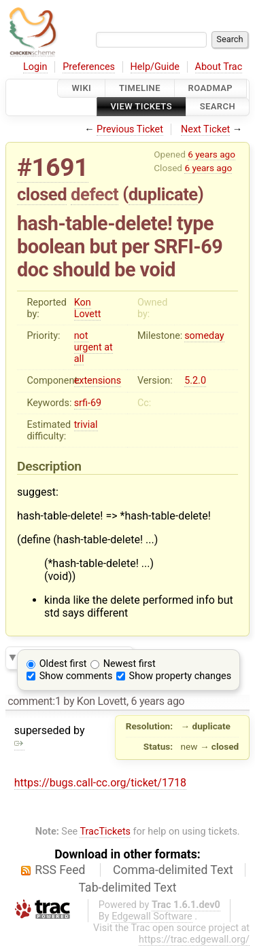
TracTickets (105, 831)
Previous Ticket (130, 129)
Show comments (76, 676)
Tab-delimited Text (128, 887)
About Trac (219, 67)
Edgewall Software (152, 916)
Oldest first (63, 664)
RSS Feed (60, 870)
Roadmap (210, 88)
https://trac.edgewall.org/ (194, 939)
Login (35, 67)
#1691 (52, 167)
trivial (86, 425)
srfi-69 (87, 403)
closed (42, 194)
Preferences (89, 67)
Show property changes (180, 676)
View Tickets (141, 107)
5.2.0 (195, 380)
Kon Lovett (87, 308)
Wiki (81, 88)
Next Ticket (205, 129)
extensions (98, 380)
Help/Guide (155, 67)
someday (204, 336)
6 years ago (211, 154)
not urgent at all (93, 347)
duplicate (163, 194)
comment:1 (34, 701)
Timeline (139, 88)
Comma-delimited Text (173, 870)
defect (94, 194)
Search (217, 107)
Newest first (129, 664)
